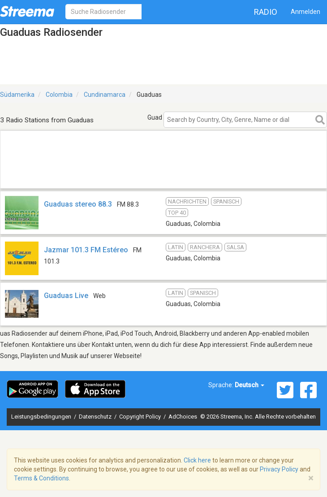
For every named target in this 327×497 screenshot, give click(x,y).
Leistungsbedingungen (42, 416)
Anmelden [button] (305, 11)
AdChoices (182, 416)
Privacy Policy (279, 469)
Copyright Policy (140, 416)
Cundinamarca (104, 94)
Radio (265, 12)
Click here (197, 460)
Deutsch (249, 385)
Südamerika (17, 94)
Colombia (59, 94)
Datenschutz (96, 416)
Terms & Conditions (41, 478)
